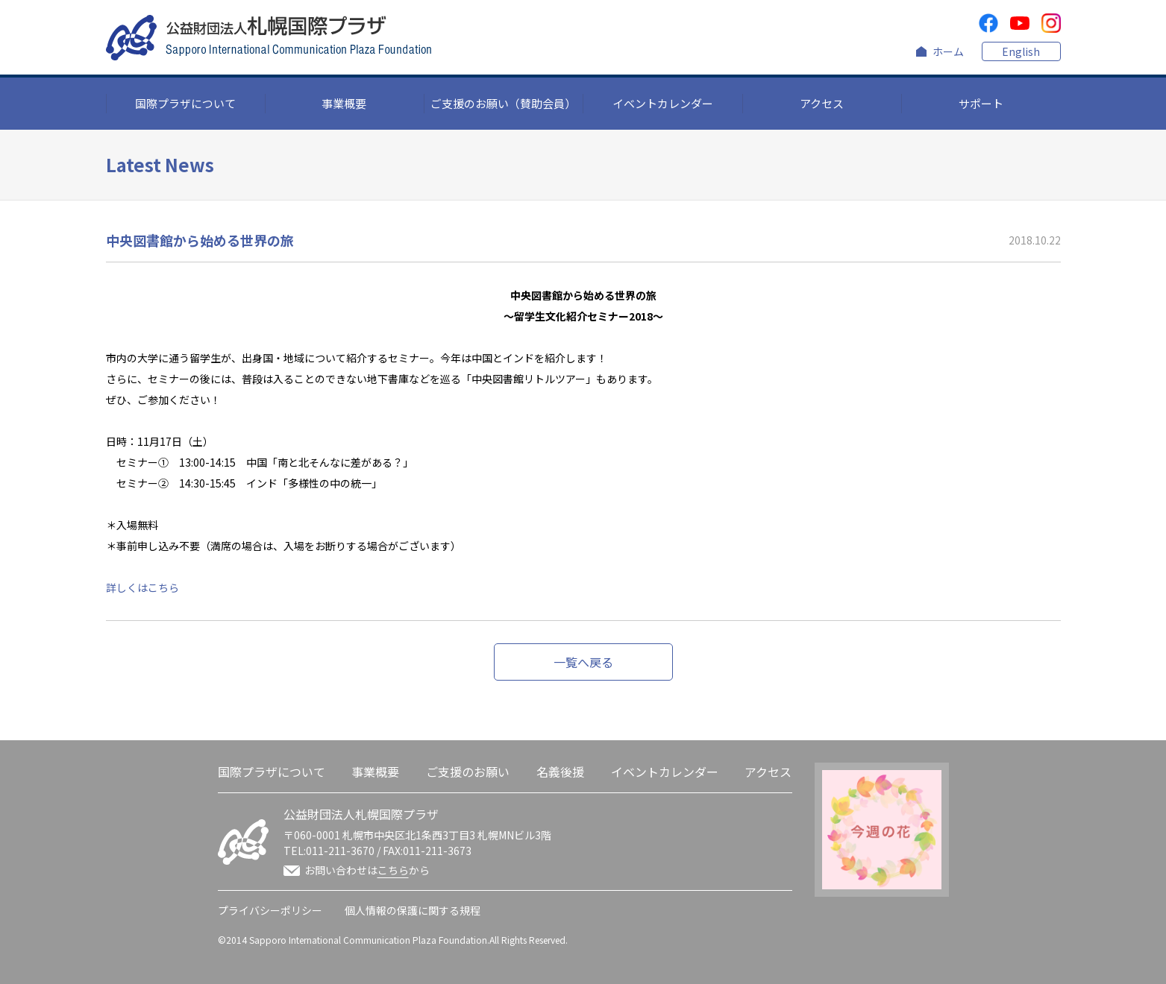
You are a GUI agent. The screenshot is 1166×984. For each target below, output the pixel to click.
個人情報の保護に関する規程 (412, 910)
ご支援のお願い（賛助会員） (503, 103)
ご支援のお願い (468, 771)
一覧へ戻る (583, 662)
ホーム (948, 51)
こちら (393, 869)
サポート (981, 103)
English (1021, 51)
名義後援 (560, 771)
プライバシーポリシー (270, 910)
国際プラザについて (185, 103)
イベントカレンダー (662, 103)
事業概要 (344, 103)
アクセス (822, 103)
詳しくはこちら (142, 587)
